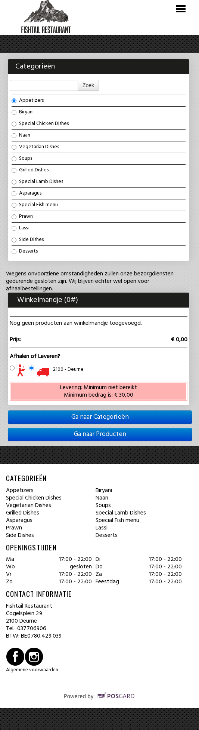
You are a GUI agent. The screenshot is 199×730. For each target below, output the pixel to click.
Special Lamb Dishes (37, 181)
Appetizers (28, 100)
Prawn (22, 216)
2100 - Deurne (68, 369)
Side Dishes (28, 239)
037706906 (31, 628)
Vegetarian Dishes (35, 147)
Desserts (25, 251)
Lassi (20, 228)
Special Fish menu (35, 205)
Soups (22, 158)
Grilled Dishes (30, 170)
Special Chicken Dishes (40, 123)
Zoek (88, 85)
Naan (21, 135)
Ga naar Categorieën (100, 417)
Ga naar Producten (100, 434)
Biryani (23, 112)
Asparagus (26, 193)
